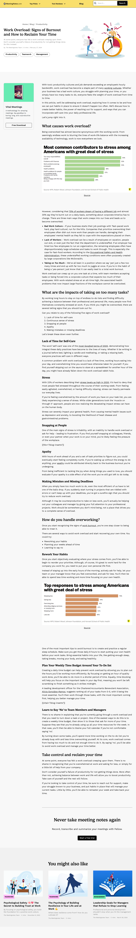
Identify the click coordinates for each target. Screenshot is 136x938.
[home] (13, 3)
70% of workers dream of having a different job (93, 211)
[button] (36, 4)
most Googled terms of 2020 (93, 346)
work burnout (89, 525)
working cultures (112, 88)
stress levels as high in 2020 (94, 382)
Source (87, 195)
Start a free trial (87, 838)
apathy (60, 463)
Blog (81, 4)
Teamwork (26, 54)
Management (42, 54)
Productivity (41, 24)
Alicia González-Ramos (53, 691)
